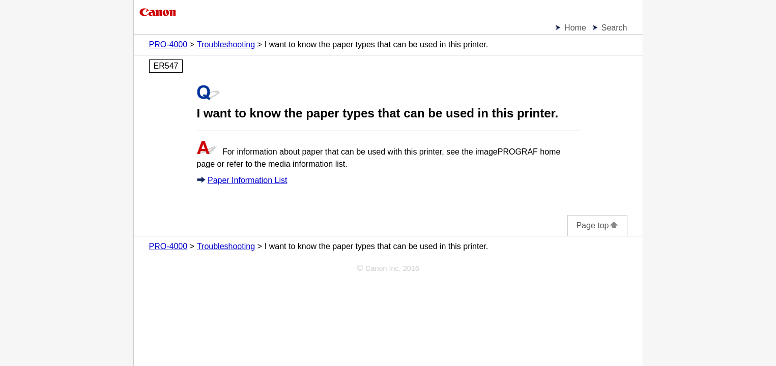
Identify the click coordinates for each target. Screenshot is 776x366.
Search (614, 27)
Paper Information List (248, 180)
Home (575, 27)
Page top (597, 225)
